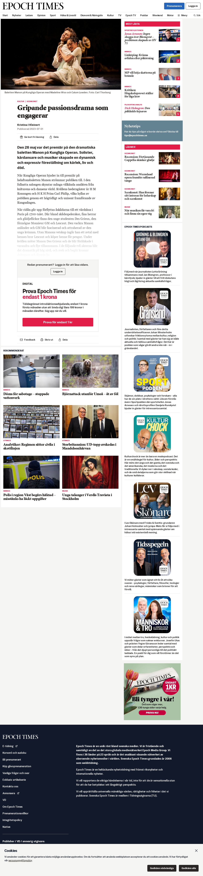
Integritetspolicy (12, 820)
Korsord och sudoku (14, 752)
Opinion (41, 15)
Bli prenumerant (12, 759)
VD (4, 799)
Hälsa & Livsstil (68, 15)
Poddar (144, 15)
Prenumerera (174, 6)
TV (119, 15)
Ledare (29, 15)
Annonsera (11, 793)
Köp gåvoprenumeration (17, 766)
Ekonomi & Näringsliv (92, 15)
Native (6, 826)
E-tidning (10, 746)
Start (5, 15)
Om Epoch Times (13, 806)
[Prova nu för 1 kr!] (152, 691)
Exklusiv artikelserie (14, 779)
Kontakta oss (10, 786)
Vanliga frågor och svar (16, 773)
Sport (53, 15)
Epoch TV (131, 15)
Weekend (157, 15)
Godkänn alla (189, 868)
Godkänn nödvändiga (162, 868)
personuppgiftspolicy (20, 860)
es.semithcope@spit (135, 135)
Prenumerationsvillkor (15, 813)
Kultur (110, 15)
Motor (170, 15)
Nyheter (16, 15)
